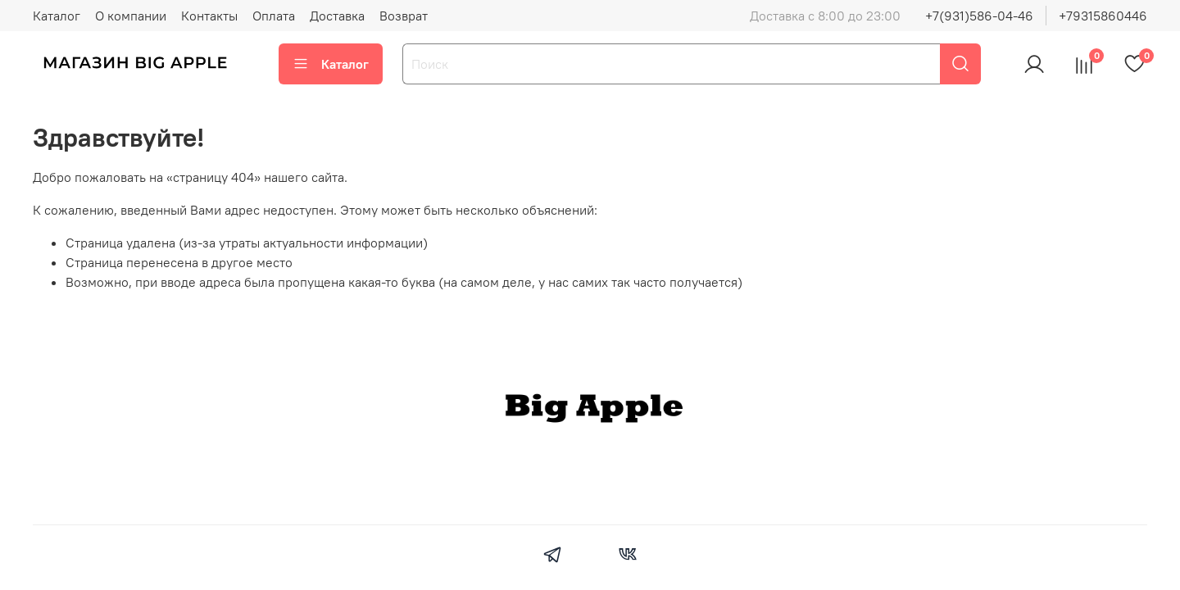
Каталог (56, 15)
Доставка (337, 15)
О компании (130, 15)
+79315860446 (1103, 15)
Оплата (273, 15)
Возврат (403, 15)
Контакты (209, 15)
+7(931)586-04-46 (979, 15)
